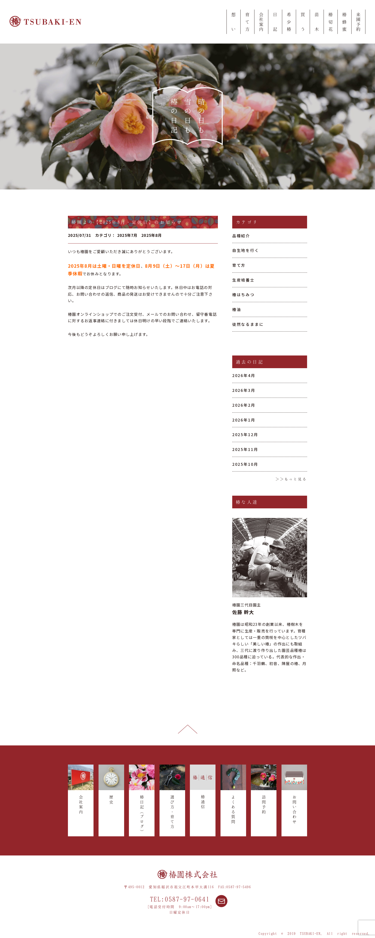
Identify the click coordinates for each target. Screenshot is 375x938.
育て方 (239, 265)
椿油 (236, 309)
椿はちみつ (243, 294)
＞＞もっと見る (291, 479)
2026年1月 (243, 420)
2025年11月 (245, 449)
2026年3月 (243, 390)
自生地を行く (245, 250)
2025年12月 (245, 434)
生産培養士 (243, 280)
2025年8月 (151, 235)
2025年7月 (127, 235)
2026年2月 (243, 405)
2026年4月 (243, 375)
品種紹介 (241, 236)
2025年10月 (245, 464)
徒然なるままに (248, 324)
